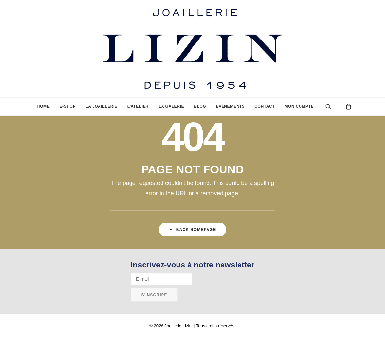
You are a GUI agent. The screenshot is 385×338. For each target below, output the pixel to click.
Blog (200, 106)
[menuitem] (43, 106)
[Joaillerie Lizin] (192, 49)
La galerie (171, 106)
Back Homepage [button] (192, 229)
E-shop (67, 106)
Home (43, 106)
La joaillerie (101, 106)
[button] (333, 106)
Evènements (230, 106)
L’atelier (138, 106)
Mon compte (299, 106)
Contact (264, 106)
